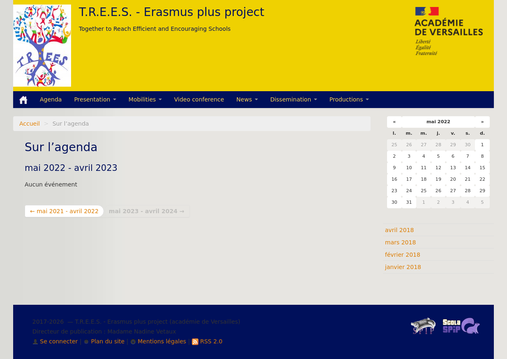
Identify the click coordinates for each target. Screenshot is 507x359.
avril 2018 (399, 230)
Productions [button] (349, 99)
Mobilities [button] (145, 99)
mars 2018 (400, 242)
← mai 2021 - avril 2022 (64, 211)
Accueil (29, 123)
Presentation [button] (95, 99)
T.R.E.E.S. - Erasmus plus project (171, 12)
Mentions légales (158, 341)
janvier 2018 (403, 267)
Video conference (199, 99)
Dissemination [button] (293, 99)
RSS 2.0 (207, 341)
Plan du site (103, 341)
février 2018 (402, 254)
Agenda (51, 99)
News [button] (247, 99)
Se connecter (55, 341)
